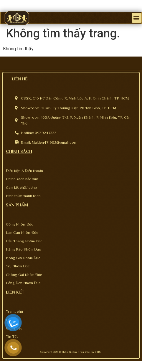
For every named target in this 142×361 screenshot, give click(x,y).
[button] (136, 18)
